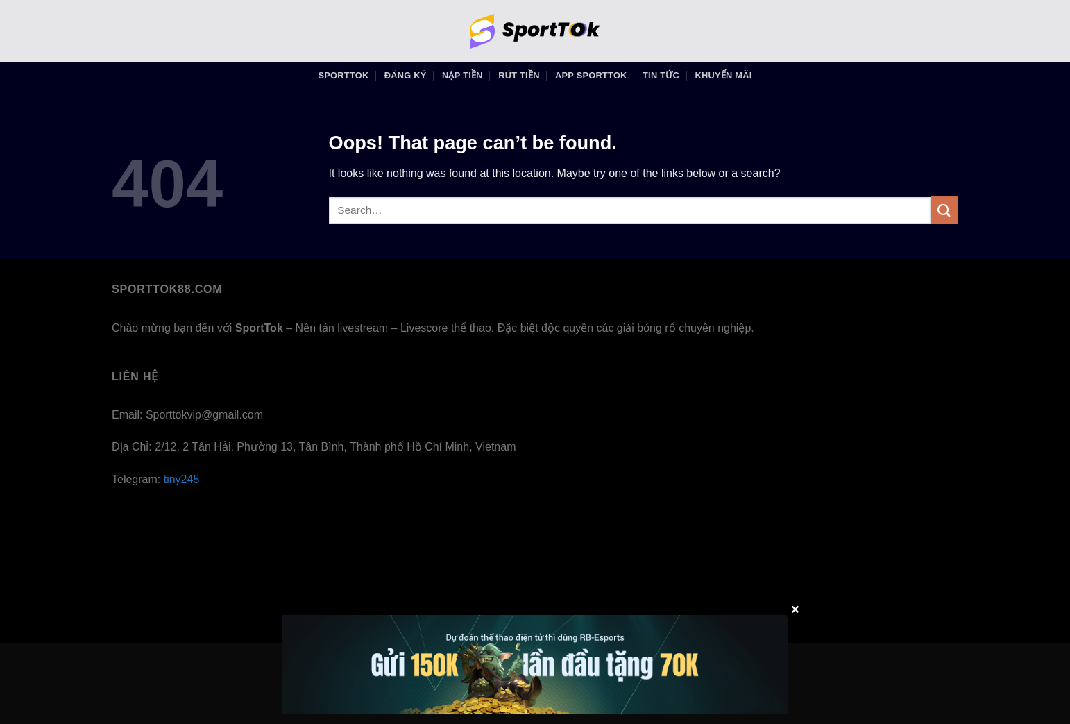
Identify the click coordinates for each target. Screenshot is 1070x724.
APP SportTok (591, 75)
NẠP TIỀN (462, 75)
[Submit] (944, 210)
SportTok (344, 75)
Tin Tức (661, 75)
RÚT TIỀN (519, 75)
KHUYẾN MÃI (723, 75)
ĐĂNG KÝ (405, 75)
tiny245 (182, 479)
